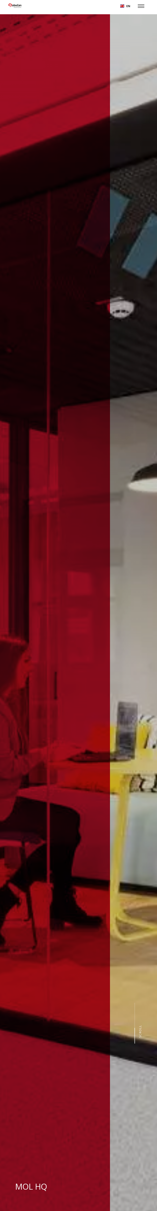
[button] (125, 6)
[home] (15, 6)
